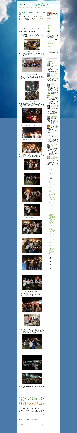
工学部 (49, 27)
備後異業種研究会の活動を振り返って (54, 117)
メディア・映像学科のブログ (51, 44)
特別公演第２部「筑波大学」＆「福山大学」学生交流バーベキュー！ (52, 194)
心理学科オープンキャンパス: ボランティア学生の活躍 (54, 63)
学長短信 (48, 34)
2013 (49, 265)
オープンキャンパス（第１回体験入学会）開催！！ (52, 205)
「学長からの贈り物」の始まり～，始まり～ (52, 185)
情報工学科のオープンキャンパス (52, 237)
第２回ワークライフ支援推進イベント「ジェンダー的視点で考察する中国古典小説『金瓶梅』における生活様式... (52, 229)
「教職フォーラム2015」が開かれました (52, 197)
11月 (49, 177)
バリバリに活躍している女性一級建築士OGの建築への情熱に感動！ (52, 234)
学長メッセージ (49, 33)
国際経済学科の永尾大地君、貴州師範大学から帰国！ (52, 217)
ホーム (32, 424)
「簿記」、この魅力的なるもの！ (52, 224)
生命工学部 (49, 28)
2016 (49, 173)
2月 (49, 261)
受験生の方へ (49, 49)
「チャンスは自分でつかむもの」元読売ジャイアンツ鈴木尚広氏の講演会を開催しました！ (54, 158)
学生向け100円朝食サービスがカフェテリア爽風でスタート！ (54, 96)
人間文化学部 (50, 25)
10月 (49, 178)
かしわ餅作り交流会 (52, 248)
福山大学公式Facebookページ (51, 38)
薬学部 (49, 30)
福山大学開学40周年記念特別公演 (38, 18)
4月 (49, 258)
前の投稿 (43, 424)
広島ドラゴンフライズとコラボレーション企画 (52, 208)
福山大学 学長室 (53, 12)
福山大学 (48, 20)
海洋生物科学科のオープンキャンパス (52, 200)
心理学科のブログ (50, 46)
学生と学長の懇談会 (54, 125)
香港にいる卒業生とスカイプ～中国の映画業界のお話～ (52, 243)
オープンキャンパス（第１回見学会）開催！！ (52, 240)
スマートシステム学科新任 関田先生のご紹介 (54, 106)
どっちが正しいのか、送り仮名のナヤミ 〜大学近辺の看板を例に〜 (54, 84)
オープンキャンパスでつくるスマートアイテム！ (52, 211)
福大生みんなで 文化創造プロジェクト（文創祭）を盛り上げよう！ (52, 188)
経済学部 (49, 24)
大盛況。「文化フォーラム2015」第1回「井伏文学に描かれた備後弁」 (52, 214)
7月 (49, 182)
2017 (49, 172)
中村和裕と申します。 (50, 135)
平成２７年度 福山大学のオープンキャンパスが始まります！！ (52, 253)
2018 (49, 170)
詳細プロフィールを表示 (54, 14)
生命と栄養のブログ (50, 43)
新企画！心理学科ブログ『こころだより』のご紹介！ (52, 246)
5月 (49, 257)
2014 (49, 264)
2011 (49, 268)
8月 (49, 181)
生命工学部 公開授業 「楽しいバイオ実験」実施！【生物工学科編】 (54, 145)
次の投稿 (21, 424)
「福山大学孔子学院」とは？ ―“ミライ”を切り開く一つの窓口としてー (52, 221)
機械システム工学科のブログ (51, 47)
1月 (49, 262)
